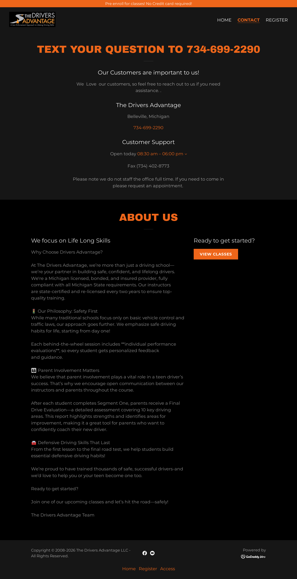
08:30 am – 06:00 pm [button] (160, 153)
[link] (32, 19)
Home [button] (129, 568)
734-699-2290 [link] (148, 127)
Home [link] (224, 20)
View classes (216, 254)
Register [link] (277, 20)
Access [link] (167, 568)
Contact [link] (249, 20)
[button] (185, 154)
